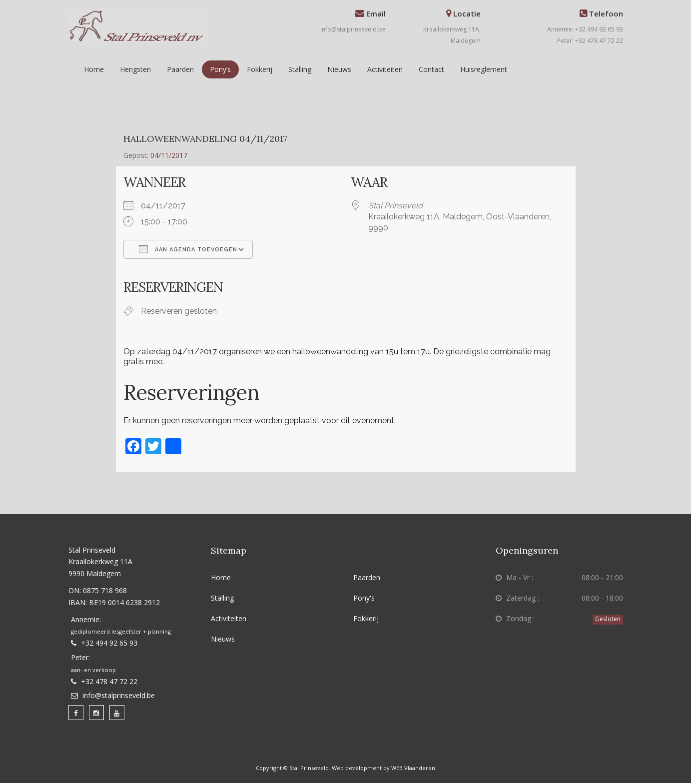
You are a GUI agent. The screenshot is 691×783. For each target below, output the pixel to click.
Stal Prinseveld (395, 205)
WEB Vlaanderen (413, 768)
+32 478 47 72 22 (109, 681)
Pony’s (220, 69)
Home (94, 69)
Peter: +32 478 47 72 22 (590, 40)
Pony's (364, 598)
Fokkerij (259, 69)
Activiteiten (385, 69)
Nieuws (339, 69)
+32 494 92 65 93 (109, 643)
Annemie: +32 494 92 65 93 (585, 29)
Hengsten (135, 69)
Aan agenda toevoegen (188, 248)
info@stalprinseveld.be (353, 29)
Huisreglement (483, 69)
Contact (431, 69)
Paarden (180, 69)
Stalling (299, 69)
